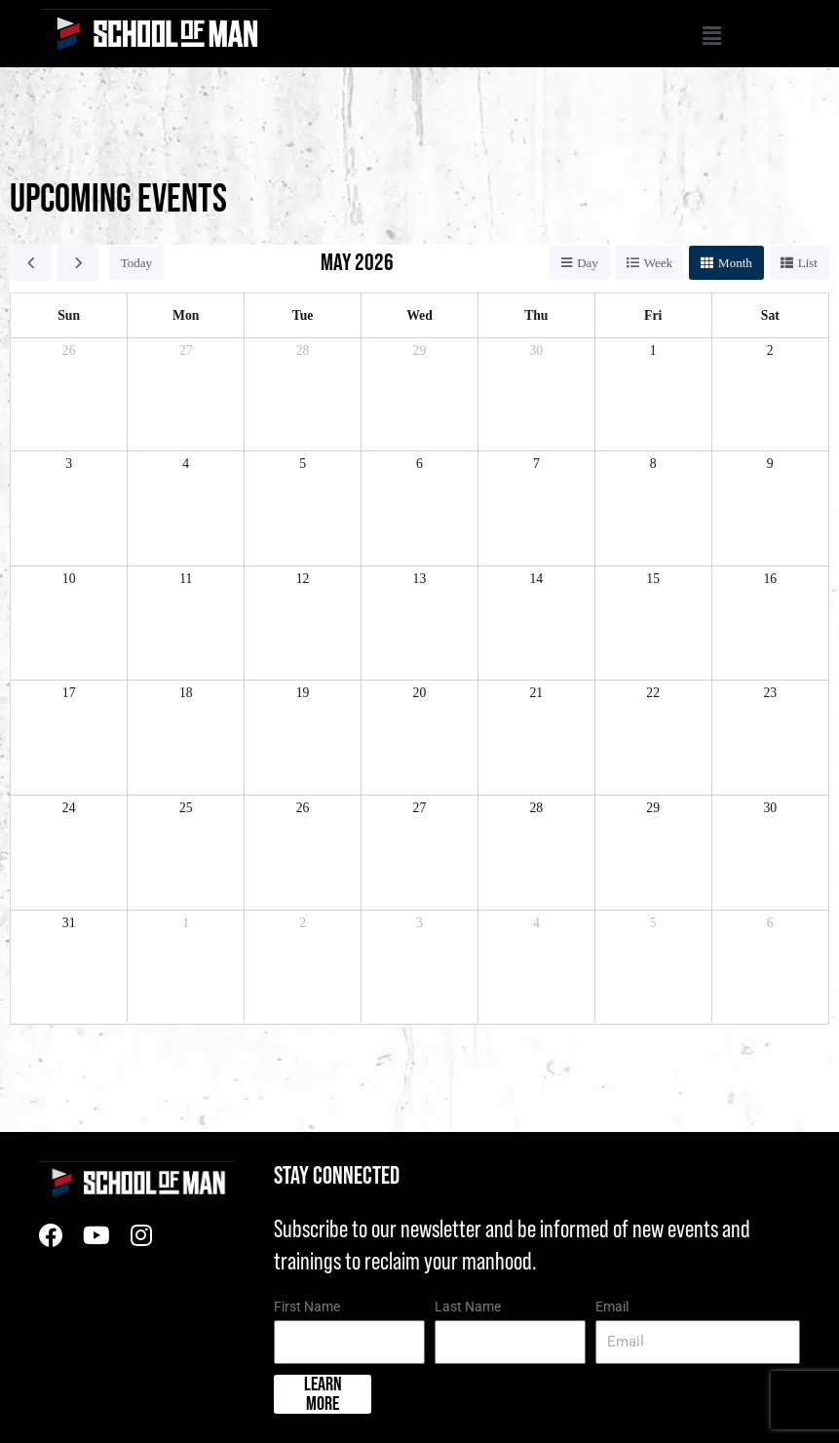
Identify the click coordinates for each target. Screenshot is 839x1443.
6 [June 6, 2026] (770, 923)
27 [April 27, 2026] (186, 350)
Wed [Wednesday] (419, 315)
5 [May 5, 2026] (302, 463)
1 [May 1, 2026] (653, 350)
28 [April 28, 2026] (303, 350)
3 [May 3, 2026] (68, 463)
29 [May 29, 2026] (653, 807)
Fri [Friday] (653, 315)
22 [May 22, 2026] (653, 692)
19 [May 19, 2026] (303, 692)
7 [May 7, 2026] (536, 463)
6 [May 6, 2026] (419, 463)
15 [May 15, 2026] (653, 578)
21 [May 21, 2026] (536, 692)
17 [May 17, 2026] (69, 692)
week (658, 262)
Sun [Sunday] (68, 315)
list (808, 262)
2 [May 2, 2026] (770, 350)
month (735, 262)
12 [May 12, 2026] (303, 578)
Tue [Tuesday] (303, 315)
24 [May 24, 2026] (69, 807)
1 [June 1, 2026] (185, 923)
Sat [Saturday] (770, 315)
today (136, 262)
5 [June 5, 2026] (653, 923)
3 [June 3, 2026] (419, 923)
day (587, 262)
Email (612, 1306)
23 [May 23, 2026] (770, 692)
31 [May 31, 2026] (69, 923)
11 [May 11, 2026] (185, 578)
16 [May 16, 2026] (770, 578)
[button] (495, 38)
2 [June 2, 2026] (302, 923)
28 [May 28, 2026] (536, 807)
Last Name (468, 1306)
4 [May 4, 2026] (185, 463)
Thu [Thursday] (536, 315)
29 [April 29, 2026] (420, 350)
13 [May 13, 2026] (420, 578)
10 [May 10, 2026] (69, 578)
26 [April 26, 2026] (69, 350)
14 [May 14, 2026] (536, 578)
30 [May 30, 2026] (770, 807)
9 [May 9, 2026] (770, 463)
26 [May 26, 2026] (303, 807)
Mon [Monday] (185, 315)
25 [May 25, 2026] (186, 807)
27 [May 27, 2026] (420, 807)
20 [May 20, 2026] (420, 692)
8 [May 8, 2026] (653, 463)
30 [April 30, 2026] (536, 350)
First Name (307, 1306)
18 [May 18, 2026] (186, 692)
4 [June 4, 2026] (536, 923)
